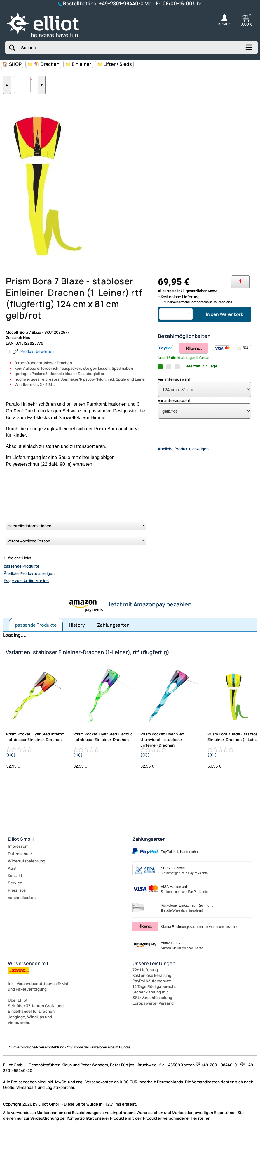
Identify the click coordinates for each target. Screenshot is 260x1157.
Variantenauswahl (174, 403)
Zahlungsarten (113, 649)
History (77, 649)
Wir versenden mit (28, 987)
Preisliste (17, 914)
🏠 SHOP (12, 64)
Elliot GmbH (21, 863)
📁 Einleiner (78, 64)
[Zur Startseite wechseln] (49, 38)
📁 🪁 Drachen (43, 64)
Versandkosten (22, 921)
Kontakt (15, 899)
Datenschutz (20, 878)
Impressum (18, 870)
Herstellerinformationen (29, 550)
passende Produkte (21, 590)
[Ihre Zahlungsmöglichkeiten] (240, 306)
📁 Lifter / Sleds (114, 64)
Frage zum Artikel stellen (26, 605)
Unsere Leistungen (153, 987)
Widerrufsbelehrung (26, 885)
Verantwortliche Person (29, 565)
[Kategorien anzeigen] (248, 49)
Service (15, 907)
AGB (12, 892)
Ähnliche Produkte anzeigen (29, 597)
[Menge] (176, 338)
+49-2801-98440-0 (121, 3)
